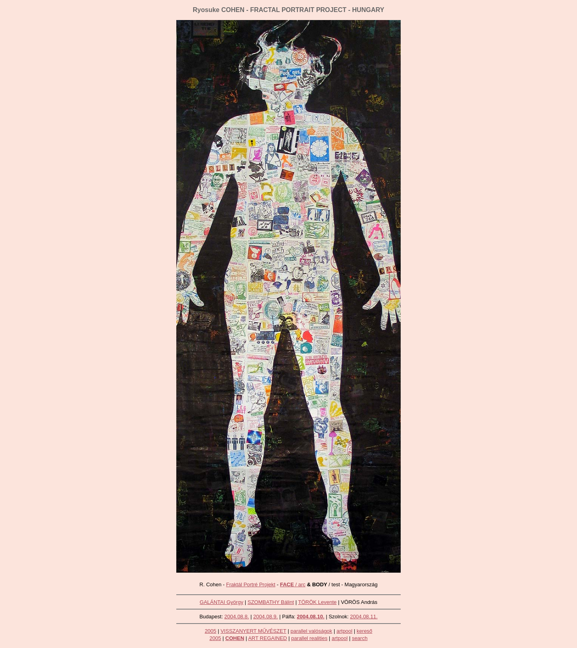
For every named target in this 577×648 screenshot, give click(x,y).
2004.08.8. (236, 617)
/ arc (293, 584)
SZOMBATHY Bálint (271, 602)
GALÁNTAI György (221, 602)
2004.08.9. (265, 617)
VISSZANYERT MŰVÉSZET (253, 631)
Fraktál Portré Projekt (250, 584)
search (359, 638)
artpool (345, 631)
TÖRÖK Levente (317, 602)
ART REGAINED (267, 638)
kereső (364, 631)
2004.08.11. (364, 617)
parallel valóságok (311, 631)
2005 (210, 631)
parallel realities (309, 638)
